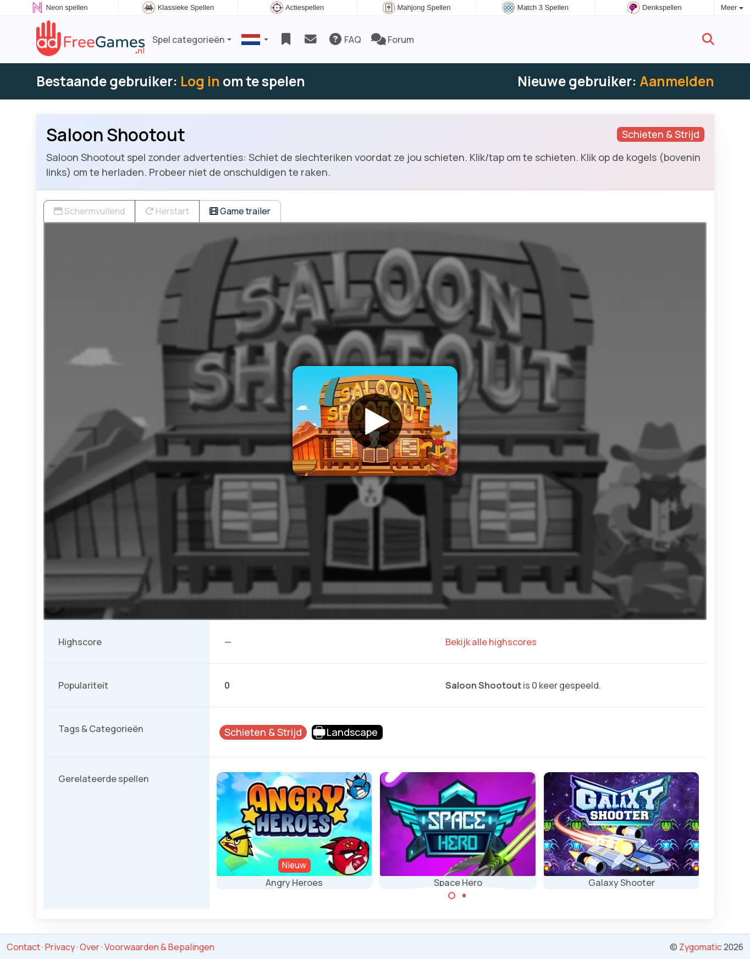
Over (90, 947)
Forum (392, 40)
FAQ (344, 40)
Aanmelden (676, 81)
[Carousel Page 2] (464, 896)
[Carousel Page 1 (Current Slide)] (452, 896)
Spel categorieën (188, 40)
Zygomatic (700, 947)
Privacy (60, 947)
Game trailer (240, 211)
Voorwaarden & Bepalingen (159, 947)
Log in (200, 81)
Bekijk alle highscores (491, 642)
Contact (23, 947)
